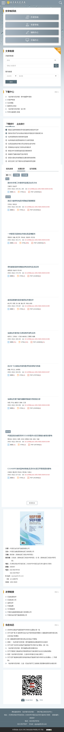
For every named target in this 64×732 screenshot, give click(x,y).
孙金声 (15, 186)
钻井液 (8, 197)
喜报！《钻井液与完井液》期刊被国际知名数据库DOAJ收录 (27, 642)
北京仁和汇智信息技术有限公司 (29, 729)
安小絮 (18, 303)
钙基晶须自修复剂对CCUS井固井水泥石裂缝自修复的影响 (30, 436)
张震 (9, 402)
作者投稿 (34, 17)
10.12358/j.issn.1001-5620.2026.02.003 (37, 240)
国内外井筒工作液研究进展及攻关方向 (22, 183)
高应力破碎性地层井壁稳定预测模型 (21, 201)
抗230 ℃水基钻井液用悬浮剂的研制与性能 (24, 366)
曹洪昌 (10, 439)
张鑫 (14, 237)
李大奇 (19, 270)
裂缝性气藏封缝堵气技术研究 (18, 154)
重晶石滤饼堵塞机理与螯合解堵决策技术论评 (23, 130)
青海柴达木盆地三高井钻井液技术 (19, 147)
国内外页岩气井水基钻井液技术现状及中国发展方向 (25, 133)
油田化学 (10, 603)
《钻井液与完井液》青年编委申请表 (19, 97)
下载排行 (10, 124)
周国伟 (10, 237)
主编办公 (34, 40)
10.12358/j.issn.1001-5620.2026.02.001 (40, 189)
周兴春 (24, 472)
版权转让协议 (11, 106)
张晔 (18, 439)
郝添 (30, 303)
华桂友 (23, 237)
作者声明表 (11, 100)
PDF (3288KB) (37, 342)
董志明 (15, 472)
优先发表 (9, 169)
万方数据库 (11, 609)
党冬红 (15, 439)
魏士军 (23, 303)
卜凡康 (19, 336)
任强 (22, 439)
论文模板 (10, 103)
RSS (41, 700)
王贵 (24, 402)
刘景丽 (27, 439)
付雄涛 (10, 472)
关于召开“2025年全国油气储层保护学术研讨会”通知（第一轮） (28, 645)
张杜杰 (15, 204)
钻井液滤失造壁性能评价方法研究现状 (21, 140)
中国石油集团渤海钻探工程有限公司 (19, 612)
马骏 (38, 439)
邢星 (14, 303)
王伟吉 (10, 204)
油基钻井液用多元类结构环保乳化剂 (21, 333)
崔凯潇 (10, 270)
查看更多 (32, 503)
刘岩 (30, 439)
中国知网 (10, 606)
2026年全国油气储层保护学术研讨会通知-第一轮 (23, 630)
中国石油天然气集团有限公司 (17, 615)
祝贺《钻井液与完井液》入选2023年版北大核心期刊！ (25, 654)
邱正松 (33, 237)
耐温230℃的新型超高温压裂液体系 (20, 151)
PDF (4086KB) (38, 243)
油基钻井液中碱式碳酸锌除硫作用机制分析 (24, 399)
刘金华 (15, 270)
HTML (22, 192)
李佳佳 (19, 472)
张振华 (28, 237)
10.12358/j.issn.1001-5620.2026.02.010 (37, 474)
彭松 (34, 439)
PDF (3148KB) (34, 276)
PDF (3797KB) (34, 375)
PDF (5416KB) (34, 210)
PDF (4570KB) (35, 445)
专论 (7, 179)
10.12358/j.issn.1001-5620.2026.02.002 (37, 207)
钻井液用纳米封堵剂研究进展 (18, 137)
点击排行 (20, 124)
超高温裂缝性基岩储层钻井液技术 (21, 300)
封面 (16, 175)
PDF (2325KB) (34, 408)
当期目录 (21, 169)
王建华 (10, 186)
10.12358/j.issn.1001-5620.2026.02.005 (37, 306)
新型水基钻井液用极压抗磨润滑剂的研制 (21, 158)
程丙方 (10, 336)
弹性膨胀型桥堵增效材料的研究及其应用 (23, 267)
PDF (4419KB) (34, 478)
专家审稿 (34, 25)
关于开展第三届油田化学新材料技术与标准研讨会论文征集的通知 (29, 651)
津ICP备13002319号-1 (44, 712)
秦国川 (17, 402)
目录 (25, 175)
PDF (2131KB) (34, 309)
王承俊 (15, 336)
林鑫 (9, 369)
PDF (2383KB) (35, 192)
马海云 (29, 472)
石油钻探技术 (11, 597)
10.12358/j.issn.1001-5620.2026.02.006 (37, 339)
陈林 (21, 402)
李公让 (13, 369)
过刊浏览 (33, 169)
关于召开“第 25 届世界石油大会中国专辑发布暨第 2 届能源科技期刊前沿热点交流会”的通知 (32, 634)
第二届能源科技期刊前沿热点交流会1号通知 (22, 639)
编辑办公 (34, 32)
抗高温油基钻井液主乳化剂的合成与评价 (21, 144)
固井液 (8, 431)
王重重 (29, 336)
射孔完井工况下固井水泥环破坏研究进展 (21, 161)
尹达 (12, 402)
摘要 (11, 192)
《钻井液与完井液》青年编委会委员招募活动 (22, 648)
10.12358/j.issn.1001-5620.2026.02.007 (37, 372)
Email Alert (29, 700)
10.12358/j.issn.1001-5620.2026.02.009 (37, 441)
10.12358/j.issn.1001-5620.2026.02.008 (37, 405)
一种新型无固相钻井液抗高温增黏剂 (21, 234)
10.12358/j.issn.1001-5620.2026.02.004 (37, 273)
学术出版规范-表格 (13, 112)
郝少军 (10, 303)
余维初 (18, 369)
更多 (56, 92)
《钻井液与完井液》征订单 (16, 109)
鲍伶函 (24, 336)
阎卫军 (18, 237)
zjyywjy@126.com (17, 576)
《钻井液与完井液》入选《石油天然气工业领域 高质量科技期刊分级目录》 (32, 663)
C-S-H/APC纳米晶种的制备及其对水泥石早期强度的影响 (29, 469)
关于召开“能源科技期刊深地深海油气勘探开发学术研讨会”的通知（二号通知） (32, 658)
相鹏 (33, 336)
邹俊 (27, 303)
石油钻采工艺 (11, 600)
